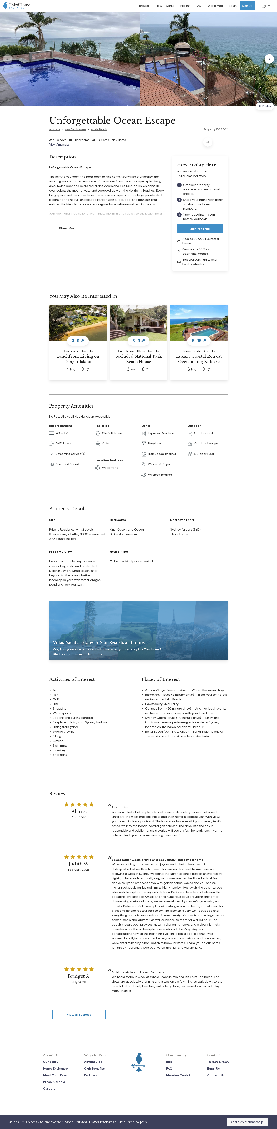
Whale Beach (99, 129)
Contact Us (216, 1075)
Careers (49, 1088)
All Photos (265, 106)
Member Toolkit (178, 1075)
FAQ (169, 1068)
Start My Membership (247, 1122)
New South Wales (75, 129)
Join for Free (200, 229)
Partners (90, 1075)
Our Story (50, 1062)
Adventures (93, 1062)
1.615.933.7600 (218, 1062)
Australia (54, 129)
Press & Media (54, 1082)
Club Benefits (94, 1068)
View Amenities (59, 144)
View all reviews (79, 1015)
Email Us (213, 1068)
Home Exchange (55, 1068)
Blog (169, 1062)
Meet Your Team (55, 1075)
